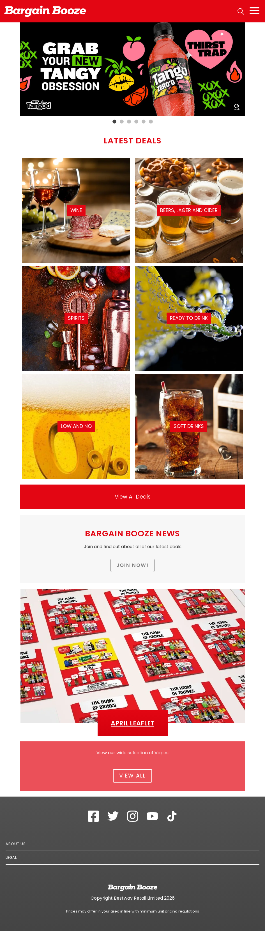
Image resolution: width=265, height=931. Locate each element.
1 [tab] (114, 122)
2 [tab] (122, 122)
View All (132, 775)
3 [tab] (129, 122)
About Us (16, 843)
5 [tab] (143, 122)
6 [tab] (151, 122)
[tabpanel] (132, 69)
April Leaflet (132, 723)
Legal (11, 857)
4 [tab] (136, 122)
